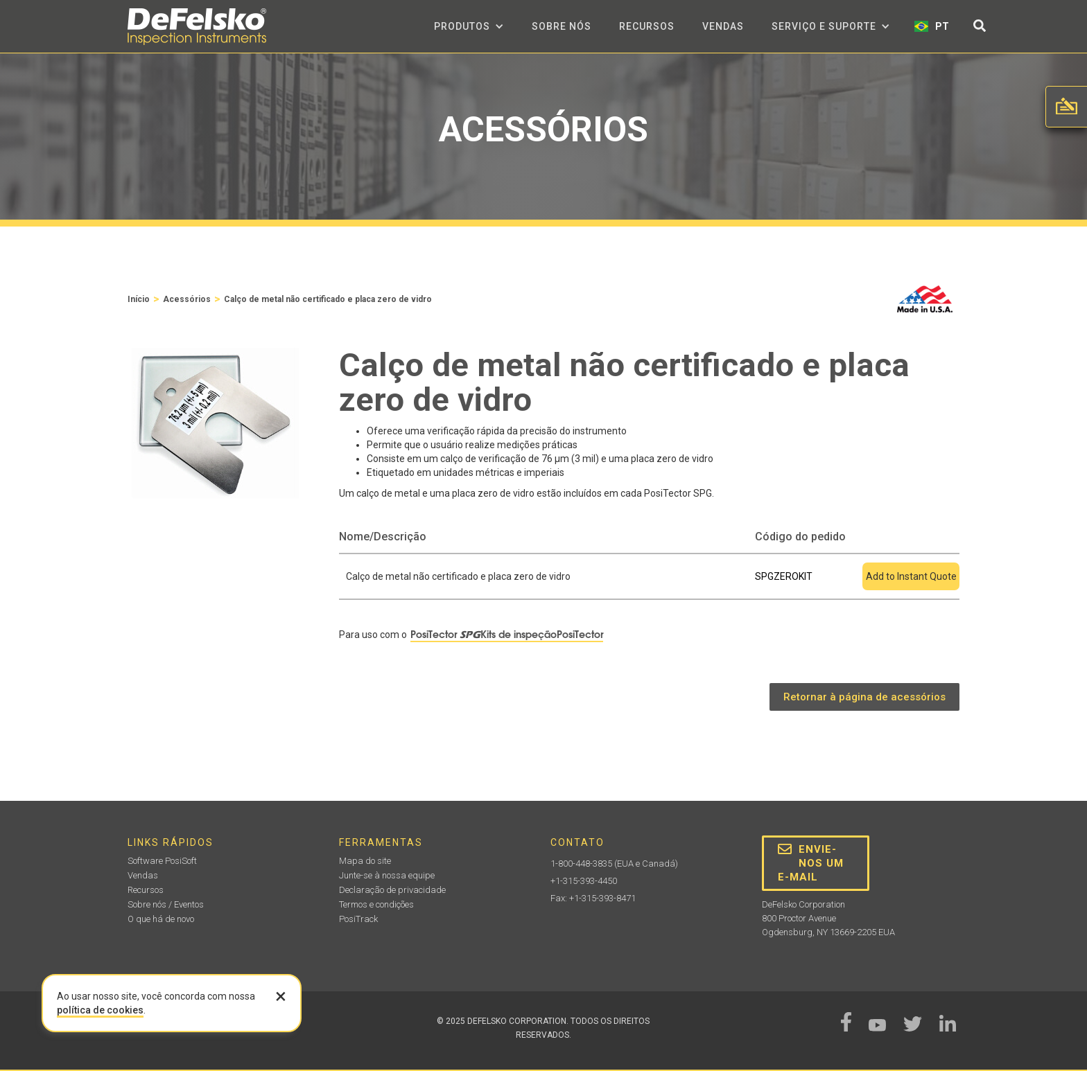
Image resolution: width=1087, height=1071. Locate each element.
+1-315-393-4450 (583, 881)
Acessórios (187, 299)
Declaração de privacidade (392, 890)
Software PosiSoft (162, 861)
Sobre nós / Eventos (166, 904)
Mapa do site (365, 861)
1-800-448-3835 (581, 863)
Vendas (723, 26)
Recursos (647, 26)
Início (139, 299)
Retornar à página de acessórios (864, 697)
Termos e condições (376, 904)
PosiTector (445, 634)
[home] (197, 26)
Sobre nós (561, 26)
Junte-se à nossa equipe (387, 875)
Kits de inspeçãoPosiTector (541, 634)
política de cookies (100, 1010)
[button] (469, 26)
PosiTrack (358, 919)
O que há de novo (161, 919)
